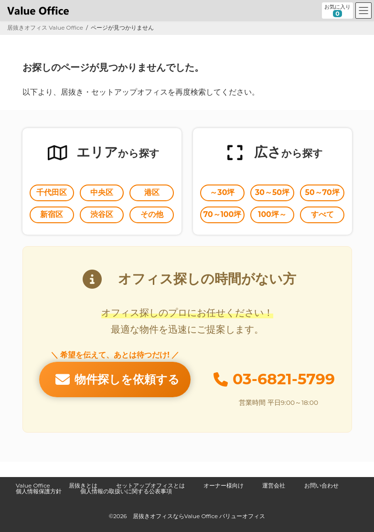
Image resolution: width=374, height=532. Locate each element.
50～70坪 (322, 192)
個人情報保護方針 (39, 491)
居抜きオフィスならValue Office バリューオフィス (199, 515)
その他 (151, 214)
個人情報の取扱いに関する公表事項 (126, 491)
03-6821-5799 (284, 379)
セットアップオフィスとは (150, 485)
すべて (322, 214)
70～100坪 (222, 214)
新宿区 (51, 214)
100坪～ (272, 214)
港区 (152, 192)
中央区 (101, 192)
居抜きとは (83, 485)
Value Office (33, 485)
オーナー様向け (223, 485)
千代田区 (51, 192)
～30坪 (222, 192)
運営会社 (273, 485)
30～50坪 (272, 192)
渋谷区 (101, 214)
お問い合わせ (321, 485)
